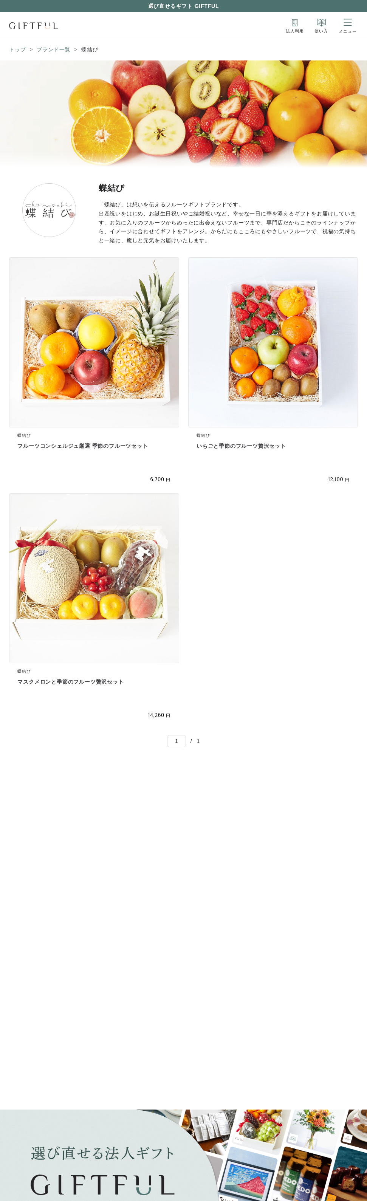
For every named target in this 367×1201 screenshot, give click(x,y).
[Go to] (176, 741)
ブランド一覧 (53, 49)
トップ (17, 49)
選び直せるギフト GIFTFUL (183, 6)
